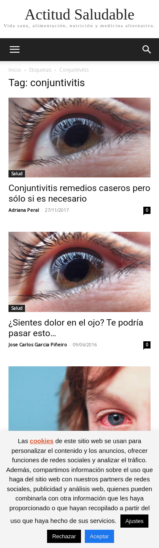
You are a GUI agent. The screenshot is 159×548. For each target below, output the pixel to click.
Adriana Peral (23, 210)
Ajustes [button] (135, 521)
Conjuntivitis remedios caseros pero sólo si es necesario (79, 193)
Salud (16, 174)
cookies (41, 440)
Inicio (14, 69)
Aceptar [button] (99, 536)
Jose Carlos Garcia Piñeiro (37, 344)
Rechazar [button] (64, 536)
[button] (14, 49)
